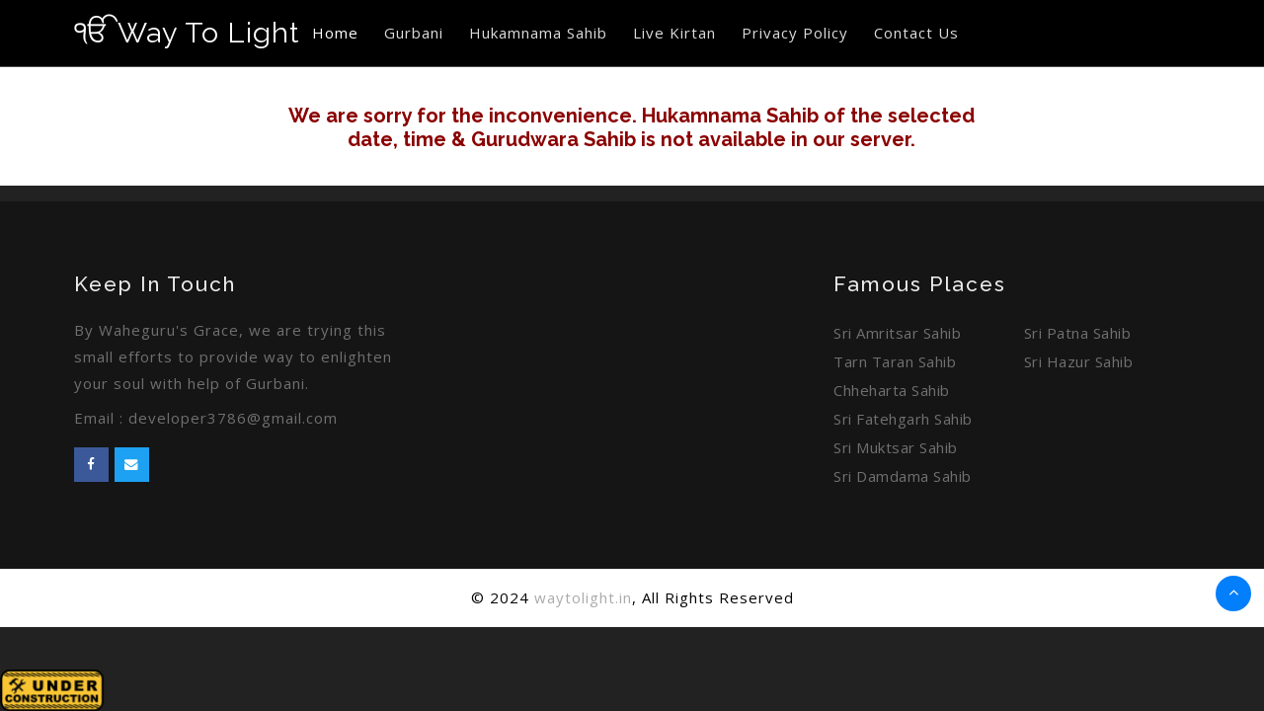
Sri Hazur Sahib (1079, 361)
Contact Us (916, 32)
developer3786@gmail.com (233, 418)
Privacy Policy (795, 32)
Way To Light (186, 32)
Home (335, 32)
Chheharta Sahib (891, 390)
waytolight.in (583, 597)
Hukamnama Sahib (538, 32)
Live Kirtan (674, 32)
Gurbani (413, 32)
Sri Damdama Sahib (902, 476)
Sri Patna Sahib (1078, 333)
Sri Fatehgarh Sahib (903, 419)
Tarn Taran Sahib (894, 361)
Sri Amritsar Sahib (897, 333)
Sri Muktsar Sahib (895, 447)
